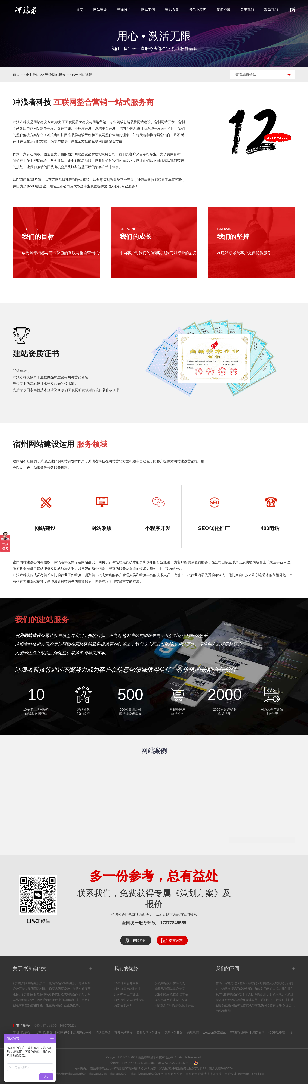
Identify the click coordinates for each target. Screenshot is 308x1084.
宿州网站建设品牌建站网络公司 (92, 154)
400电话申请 (276, 1032)
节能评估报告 (239, 1032)
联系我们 (271, 10)
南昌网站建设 (77, 1074)
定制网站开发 (22, 1032)
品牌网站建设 (140, 122)
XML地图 (258, 1074)
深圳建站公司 (82, 1032)
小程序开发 (157, 528)
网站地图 (244, 1074)
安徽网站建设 (55, 74)
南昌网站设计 (119, 1074)
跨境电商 (193, 1032)
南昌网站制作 (98, 1074)
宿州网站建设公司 (26, 562)
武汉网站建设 (174, 1032)
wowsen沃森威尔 (214, 1032)
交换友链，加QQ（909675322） (56, 1025)
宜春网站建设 (123, 1032)
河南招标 (258, 1032)
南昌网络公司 (174, 1074)
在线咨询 (139, 940)
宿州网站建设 (82, 74)
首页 (79, 10)
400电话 (270, 528)
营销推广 (124, 10)
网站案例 (148, 10)
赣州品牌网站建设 (149, 1032)
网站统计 (231, 1074)
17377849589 (173, 922)
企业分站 (32, 74)
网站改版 (101, 528)
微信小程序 (197, 10)
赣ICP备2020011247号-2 (174, 1063)
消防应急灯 (102, 1032)
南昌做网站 (193, 1074)
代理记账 (63, 1032)
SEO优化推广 (214, 528)
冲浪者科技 (214, 1074)
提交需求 (176, 940)
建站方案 (172, 10)
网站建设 (100, 10)
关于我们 (247, 10)
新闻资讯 (223, 10)
